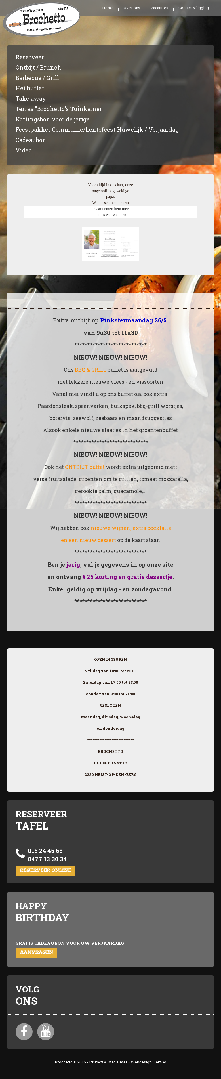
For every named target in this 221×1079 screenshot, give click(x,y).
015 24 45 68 (45, 851)
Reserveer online (45, 870)
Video (24, 150)
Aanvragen (36, 952)
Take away (31, 98)
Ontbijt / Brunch (38, 67)
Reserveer (30, 57)
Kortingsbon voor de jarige (53, 119)
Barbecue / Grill (37, 77)
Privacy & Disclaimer (108, 1062)
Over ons (132, 7)
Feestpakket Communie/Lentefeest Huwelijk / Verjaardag (97, 129)
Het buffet (30, 88)
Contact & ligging (193, 7)
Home (108, 7)
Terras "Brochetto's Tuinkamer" (60, 108)
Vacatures (159, 7)
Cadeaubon (31, 140)
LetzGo (159, 1062)
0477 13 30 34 (47, 859)
